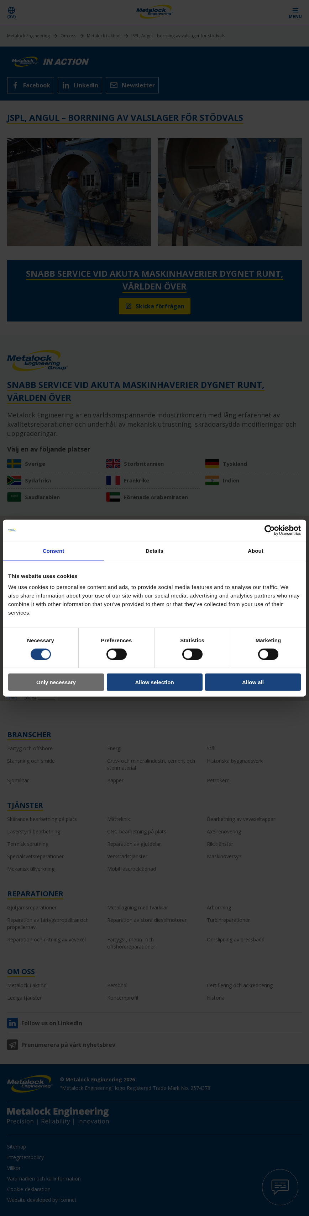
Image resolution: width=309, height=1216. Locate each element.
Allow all (253, 682)
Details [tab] (154, 550)
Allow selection (154, 682)
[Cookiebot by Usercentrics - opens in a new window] (270, 530)
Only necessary (56, 682)
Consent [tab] (53, 550)
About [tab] (255, 550)
